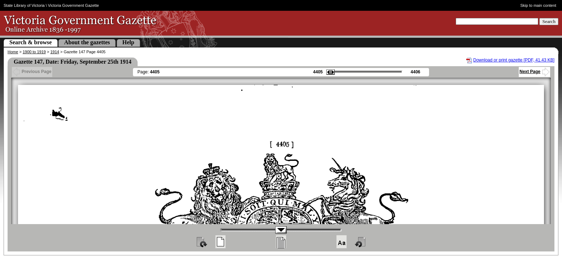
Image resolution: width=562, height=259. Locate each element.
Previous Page (32, 71)
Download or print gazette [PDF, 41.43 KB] (513, 60)
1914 (54, 52)
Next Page (534, 71)
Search (549, 21)
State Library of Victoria (24, 5)
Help (128, 42)
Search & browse (30, 42)
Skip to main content (538, 5)
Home (13, 52)
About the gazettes (87, 42)
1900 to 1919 (34, 52)
